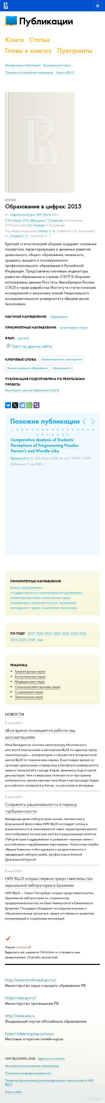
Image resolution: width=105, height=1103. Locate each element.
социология (50, 607)
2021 (83, 633)
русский (23, 338)
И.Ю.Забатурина (34, 220)
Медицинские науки (30, 681)
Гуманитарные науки (30, 671)
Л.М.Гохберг (13, 220)
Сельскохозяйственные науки (37, 686)
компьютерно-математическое (33, 602)
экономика (68, 607)
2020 (14, 639)
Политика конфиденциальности (28, 1073)
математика (67, 602)
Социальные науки (29, 691)
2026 (39, 633)
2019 (22, 639)
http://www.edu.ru (20, 1015)
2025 (48, 633)
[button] (12, 429)
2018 (31, 639)
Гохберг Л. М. (47, 231)
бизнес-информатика (26, 587)
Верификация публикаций (22, 65)
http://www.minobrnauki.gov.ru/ (30, 980)
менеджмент (19, 607)
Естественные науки (30, 676)
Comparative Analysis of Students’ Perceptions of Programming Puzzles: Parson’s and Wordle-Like (45, 445)
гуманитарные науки (25, 597)
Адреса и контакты (51, 1058)
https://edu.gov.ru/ (20, 997)
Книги (14, 39)
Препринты (74, 50)
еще (40, 639)
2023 (65, 633)
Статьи (39, 39)
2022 (74, 633)
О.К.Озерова (35, 225)
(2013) (32, 390)
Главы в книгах (28, 50)
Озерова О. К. (19, 236)
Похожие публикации (45, 421)
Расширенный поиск (57, 65)
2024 (57, 633)
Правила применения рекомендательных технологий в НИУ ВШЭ (49, 1082)
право (35, 607)
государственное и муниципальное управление (46, 592)
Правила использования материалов (29, 73)
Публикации (46, 21)
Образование (59, 317)
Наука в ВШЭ (65, 73)
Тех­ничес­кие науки (29, 697)
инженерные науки (56, 597)
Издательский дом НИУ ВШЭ (30, 215)
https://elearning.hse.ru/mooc (29, 1033)
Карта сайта (13, 1092)
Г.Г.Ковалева (54, 220)
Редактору (93, 1098)
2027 (31, 633)
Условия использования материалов (32, 1066)
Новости (14, 714)
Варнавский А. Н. (22, 458)
